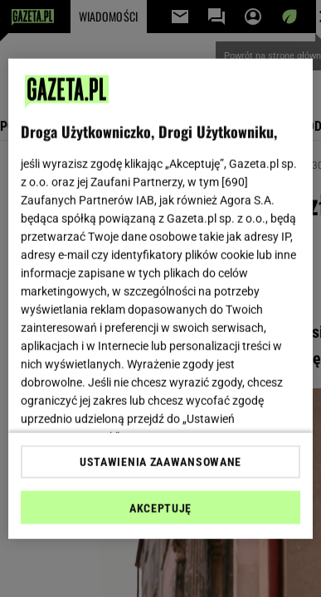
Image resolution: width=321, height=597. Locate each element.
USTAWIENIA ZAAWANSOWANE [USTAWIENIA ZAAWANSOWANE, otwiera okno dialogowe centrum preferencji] (160, 462)
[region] (161, 298)
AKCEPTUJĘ (160, 508)
